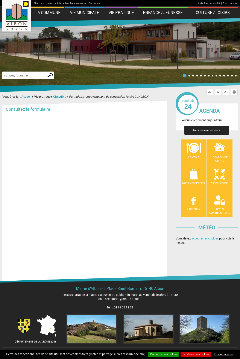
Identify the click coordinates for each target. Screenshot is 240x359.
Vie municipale (84, 12)
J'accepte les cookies (163, 354)
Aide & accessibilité (209, 3)
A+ (226, 92)
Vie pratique (121, 12)
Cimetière (59, 96)
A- (209, 92)
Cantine (193, 157)
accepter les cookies (205, 238)
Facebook (193, 209)
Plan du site (230, 3)
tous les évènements (206, 130)
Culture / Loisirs (213, 12)
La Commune (48, 12)
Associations (219, 183)
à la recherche (65, 3)
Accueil (26, 96)
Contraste (94, 3)
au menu (81, 3)
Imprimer (235, 92)
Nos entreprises (193, 183)
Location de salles (219, 159)
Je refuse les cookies (196, 354)
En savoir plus (223, 354)
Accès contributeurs (219, 210)
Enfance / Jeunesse (163, 12)
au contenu (47, 3)
